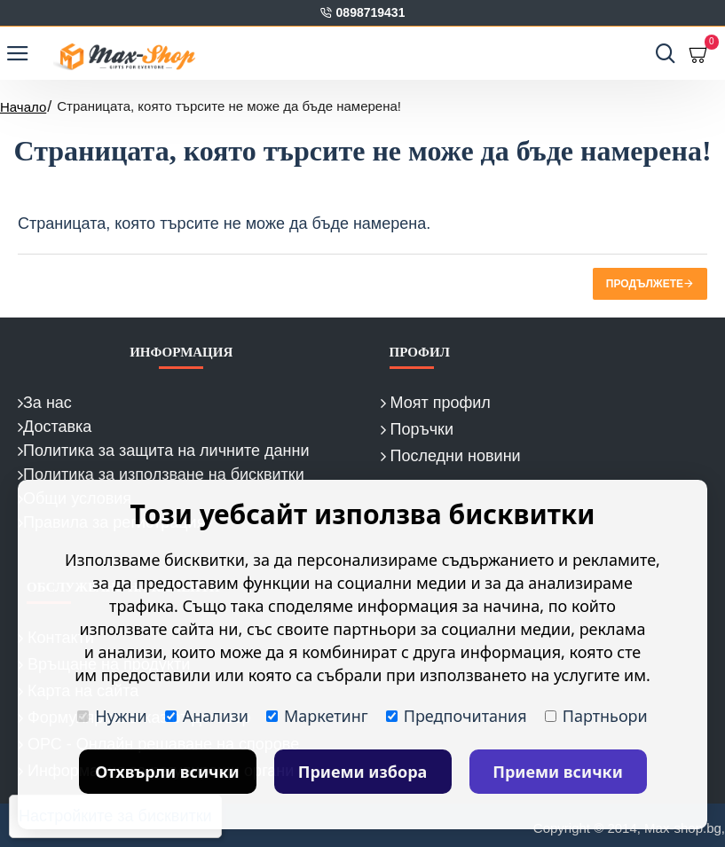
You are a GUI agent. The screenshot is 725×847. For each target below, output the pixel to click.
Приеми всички (558, 771)
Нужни (111, 715)
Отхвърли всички (167, 771)
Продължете (644, 284)
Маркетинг (317, 715)
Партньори (596, 715)
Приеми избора (363, 771)
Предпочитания (456, 715)
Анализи (206, 715)
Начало (23, 106)
